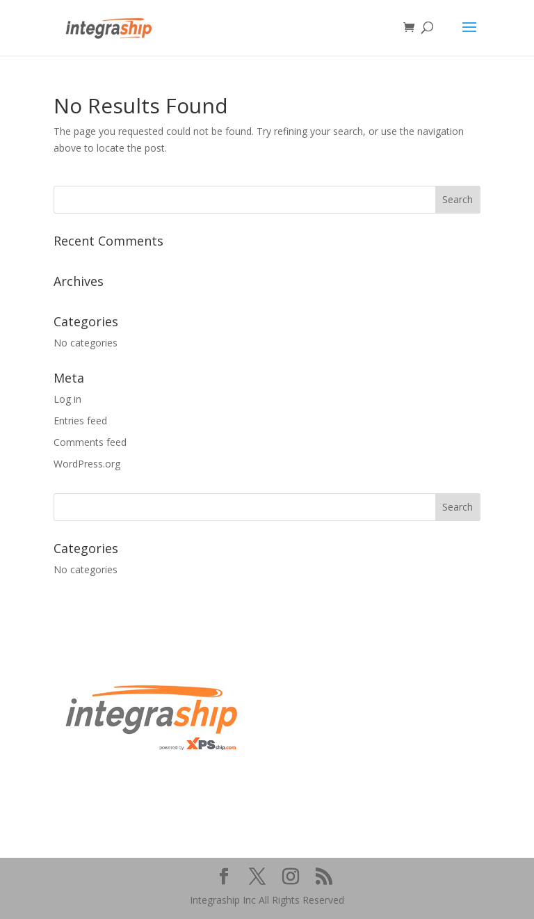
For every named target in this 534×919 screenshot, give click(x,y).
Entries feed (80, 420)
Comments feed (90, 442)
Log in (67, 399)
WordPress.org (87, 463)
